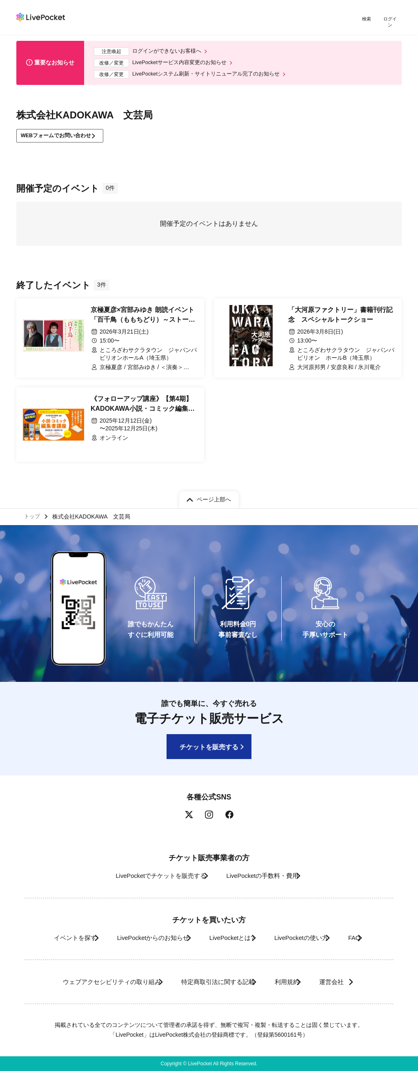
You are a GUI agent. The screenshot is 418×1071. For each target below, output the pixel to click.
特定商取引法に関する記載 (211, 981)
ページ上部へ (214, 496)
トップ (33, 515)
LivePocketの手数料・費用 (266, 876)
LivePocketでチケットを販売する (150, 876)
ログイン (391, 19)
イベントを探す (49, 937)
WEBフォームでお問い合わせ (61, 134)
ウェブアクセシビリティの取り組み (92, 981)
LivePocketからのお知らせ (138, 937)
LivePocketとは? (229, 937)
